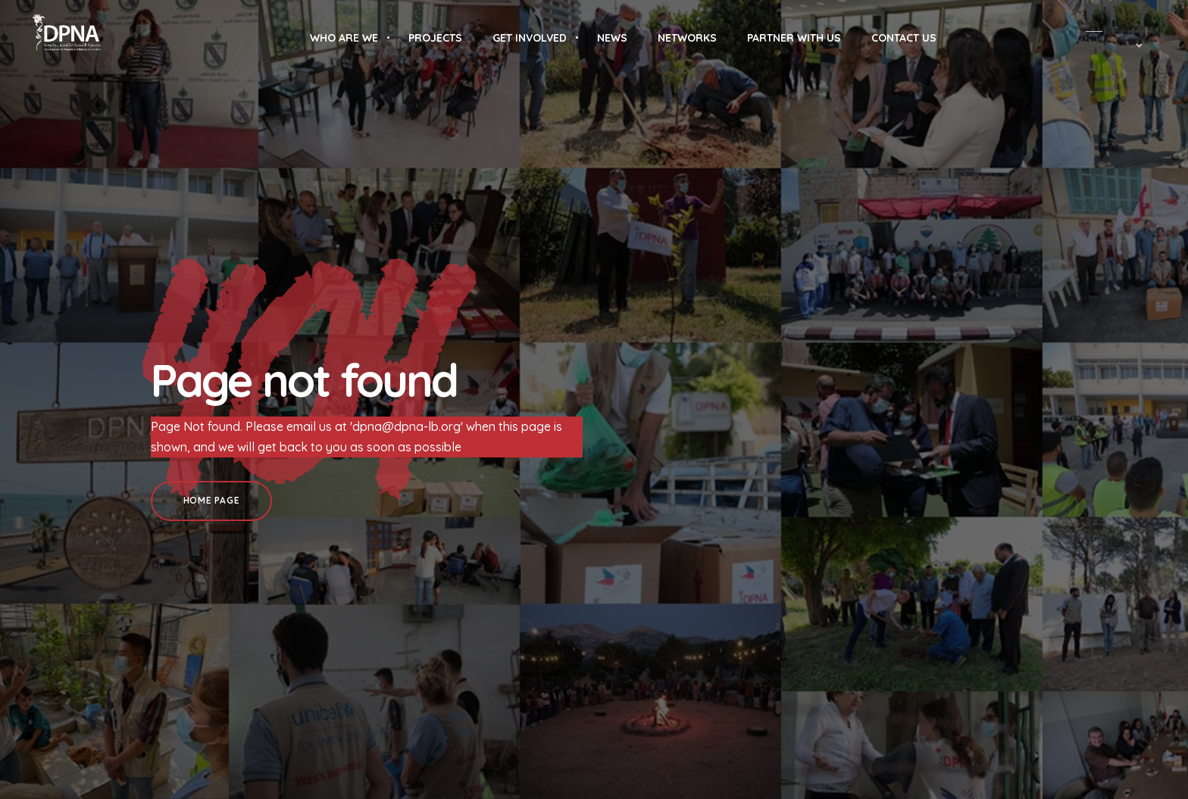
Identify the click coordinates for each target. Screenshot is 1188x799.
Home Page (211, 500)
